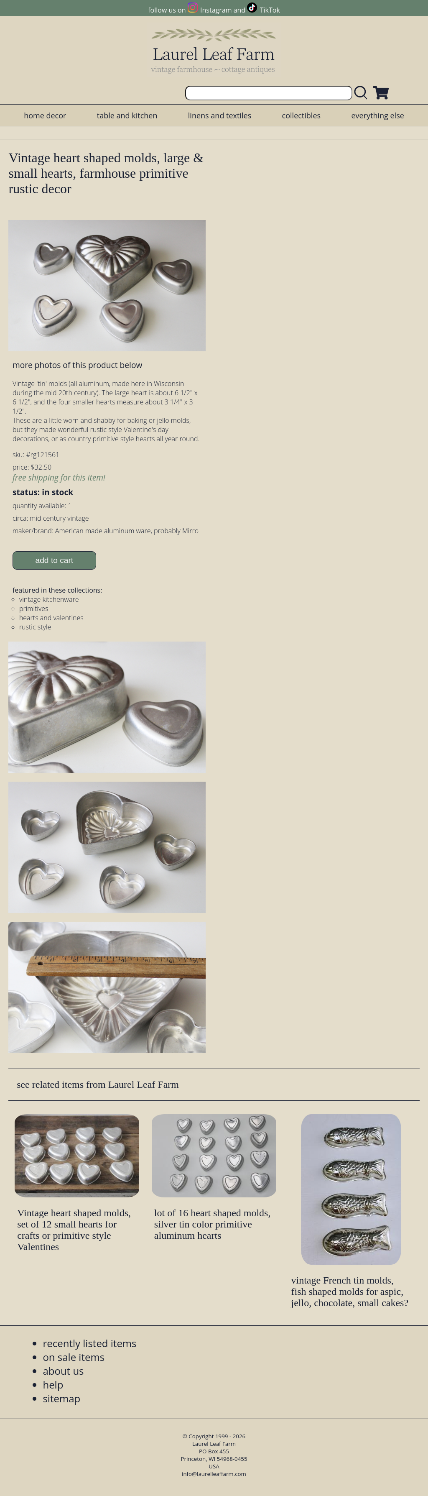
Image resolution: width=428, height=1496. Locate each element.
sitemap (61, 1398)
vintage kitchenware (49, 599)
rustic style (35, 627)
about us (63, 1371)
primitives (33, 608)
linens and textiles (219, 115)
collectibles (301, 115)
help (53, 1384)
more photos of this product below (77, 365)
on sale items (73, 1357)
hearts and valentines (51, 617)
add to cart (55, 560)
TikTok (270, 10)
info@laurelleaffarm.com (214, 1474)
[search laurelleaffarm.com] (362, 93)
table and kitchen (127, 115)
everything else (377, 115)
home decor (45, 115)
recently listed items (89, 1343)
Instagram (216, 10)
